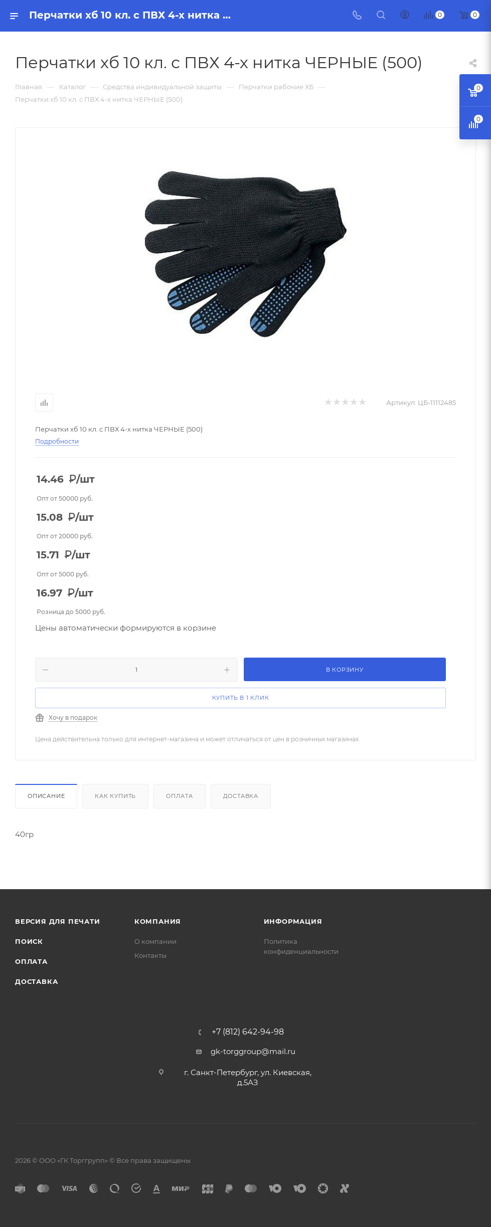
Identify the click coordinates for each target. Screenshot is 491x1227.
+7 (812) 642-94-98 (248, 1032)
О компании (155, 941)
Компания (157, 921)
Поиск (29, 941)
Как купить (115, 795)
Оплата (179, 795)
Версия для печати (57, 921)
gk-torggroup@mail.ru (253, 1051)
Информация (293, 921)
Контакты (150, 955)
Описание (46, 795)
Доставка (240, 795)
